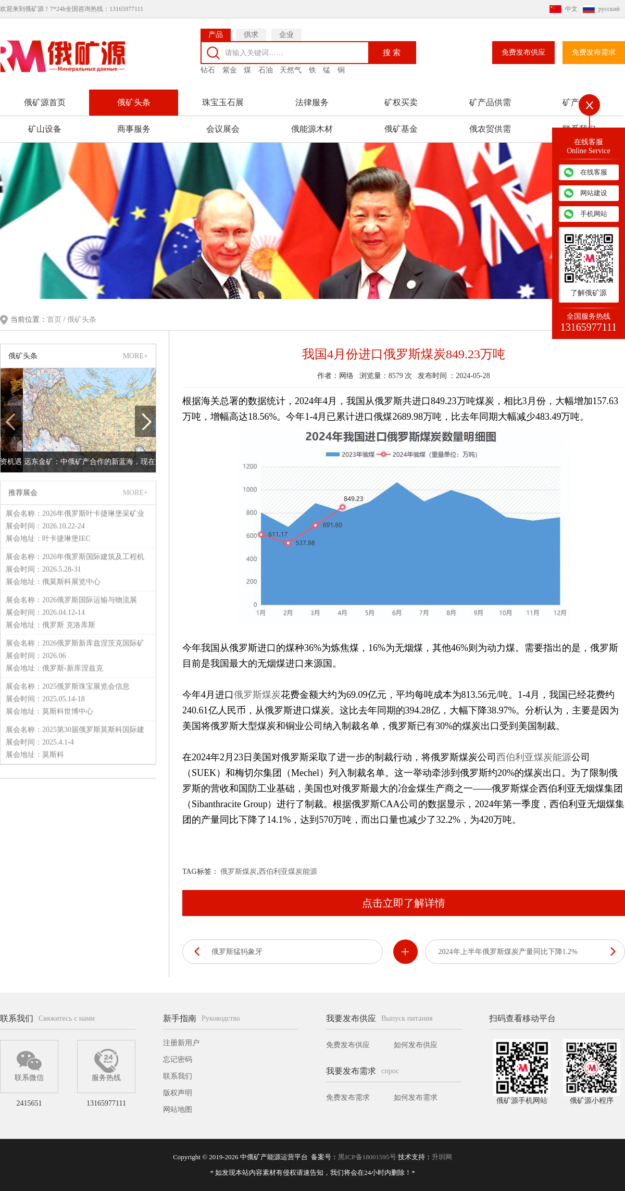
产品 (215, 35)
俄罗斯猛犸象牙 (236, 952)
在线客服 (593, 172)
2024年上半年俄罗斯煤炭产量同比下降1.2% (508, 952)
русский (609, 8)
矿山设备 (44, 128)
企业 (286, 35)
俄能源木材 (312, 128)
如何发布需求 (416, 1097)
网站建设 (593, 193)
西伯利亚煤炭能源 (533, 757)
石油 (265, 70)
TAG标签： (200, 871)
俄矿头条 (134, 102)
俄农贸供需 (490, 128)
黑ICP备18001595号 (367, 1157)
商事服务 (134, 128)
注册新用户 (181, 1043)
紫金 (229, 70)
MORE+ (135, 356)
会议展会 (223, 128)
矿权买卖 (401, 102)
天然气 (291, 70)
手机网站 (593, 214)
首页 (55, 319)
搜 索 (392, 52)
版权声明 (177, 1093)
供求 (251, 35)
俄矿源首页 (45, 102)
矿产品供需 (490, 102)
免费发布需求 (594, 52)
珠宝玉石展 (223, 102)
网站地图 (177, 1109)
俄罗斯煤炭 (257, 694)
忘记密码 (177, 1059)
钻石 (208, 70)
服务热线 (106, 1065)
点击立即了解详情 (403, 903)
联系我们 (177, 1076)
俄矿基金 (401, 128)
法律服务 (312, 102)
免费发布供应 (523, 52)
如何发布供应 (416, 1045)
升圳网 (442, 1157)
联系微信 (29, 1065)
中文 (571, 8)
